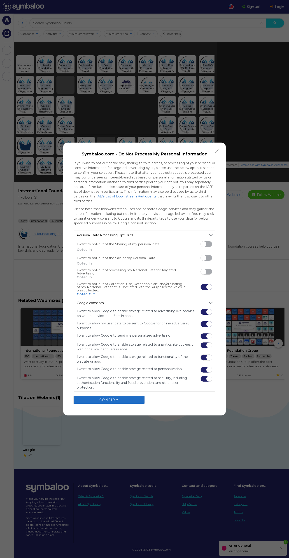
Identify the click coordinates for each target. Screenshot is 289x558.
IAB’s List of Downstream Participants (126, 196)
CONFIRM (109, 400)
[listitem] (144, 235)
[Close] (217, 151)
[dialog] (144, 279)
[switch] (206, 244)
